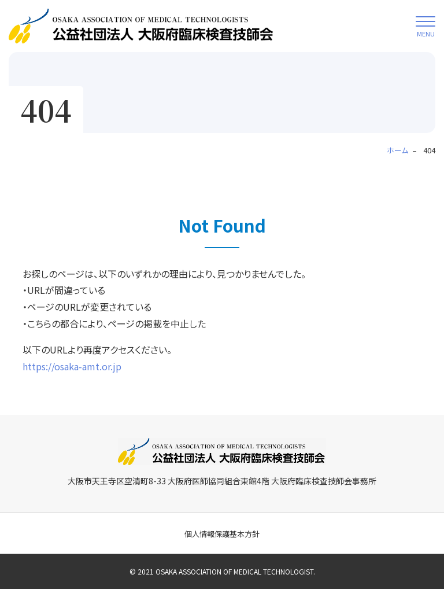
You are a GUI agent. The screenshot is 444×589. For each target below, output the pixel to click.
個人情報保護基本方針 (222, 533)
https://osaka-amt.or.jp (72, 366)
